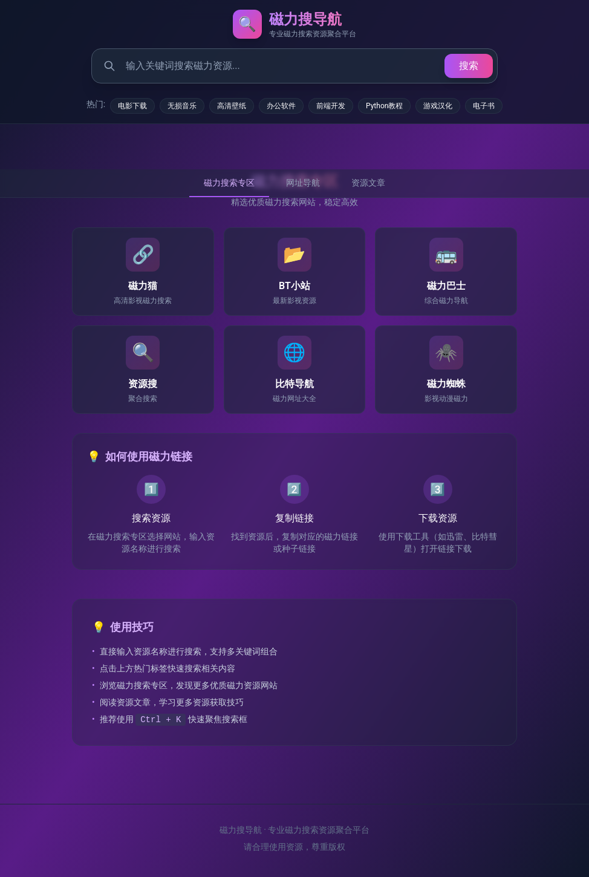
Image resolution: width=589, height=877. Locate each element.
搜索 (468, 65)
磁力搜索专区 (229, 182)
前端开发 (330, 106)
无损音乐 (182, 106)
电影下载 (132, 106)
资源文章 (368, 182)
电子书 (484, 106)
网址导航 (303, 182)
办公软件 (281, 106)
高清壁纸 (231, 106)
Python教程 (384, 106)
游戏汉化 (437, 106)
